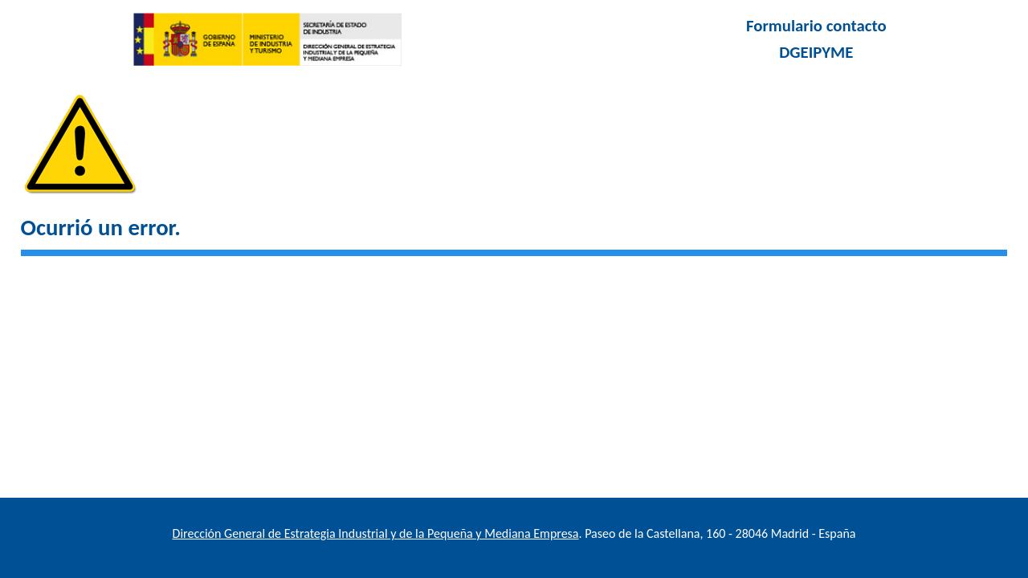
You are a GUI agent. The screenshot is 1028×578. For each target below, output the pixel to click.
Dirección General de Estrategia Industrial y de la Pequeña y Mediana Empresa (376, 533)
